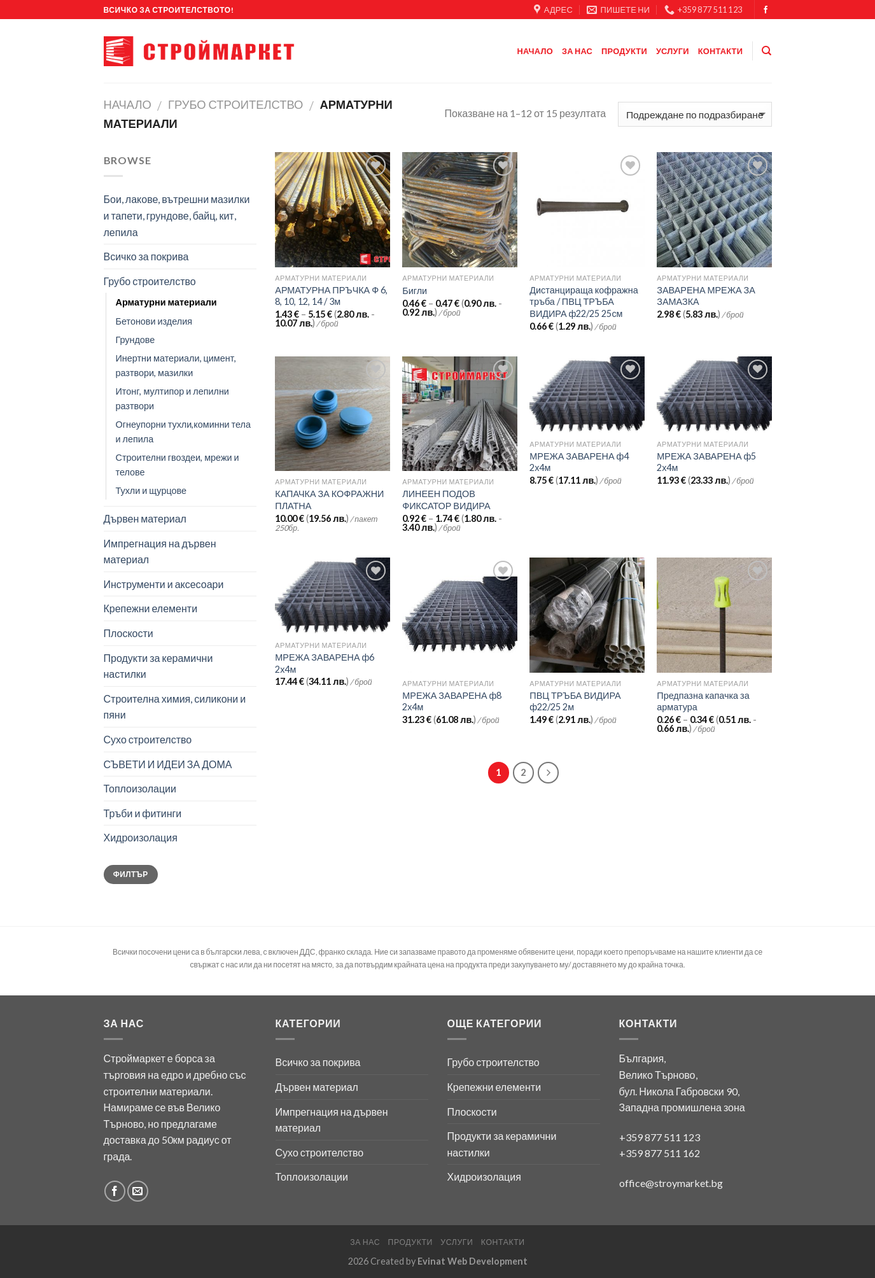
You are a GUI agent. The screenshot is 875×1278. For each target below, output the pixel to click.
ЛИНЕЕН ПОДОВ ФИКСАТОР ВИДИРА (446, 499)
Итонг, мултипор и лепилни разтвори (172, 398)
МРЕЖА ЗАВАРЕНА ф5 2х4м (706, 462)
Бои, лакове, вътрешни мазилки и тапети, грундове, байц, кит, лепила (177, 215)
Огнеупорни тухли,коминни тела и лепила (183, 431)
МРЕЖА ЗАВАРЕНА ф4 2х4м (579, 462)
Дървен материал (145, 518)
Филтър (130, 874)
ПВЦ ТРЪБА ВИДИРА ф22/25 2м (574, 701)
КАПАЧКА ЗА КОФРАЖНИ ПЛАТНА (329, 499)
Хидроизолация (141, 837)
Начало (535, 51)
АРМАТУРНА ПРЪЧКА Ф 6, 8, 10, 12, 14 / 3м (331, 295)
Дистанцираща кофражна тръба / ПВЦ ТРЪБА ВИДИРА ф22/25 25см (583, 301)
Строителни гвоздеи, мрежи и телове (177, 464)
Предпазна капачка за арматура (703, 701)
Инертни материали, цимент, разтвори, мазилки (176, 365)
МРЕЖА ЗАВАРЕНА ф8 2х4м (451, 701)
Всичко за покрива (146, 256)
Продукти (624, 51)
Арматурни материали (166, 302)
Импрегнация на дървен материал (160, 551)
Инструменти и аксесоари (164, 584)
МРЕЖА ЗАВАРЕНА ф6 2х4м (324, 663)
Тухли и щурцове (151, 490)
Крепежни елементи (151, 608)
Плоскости (128, 633)
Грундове (135, 339)
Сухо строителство (148, 739)
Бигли (414, 290)
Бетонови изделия (154, 321)
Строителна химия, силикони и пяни (175, 706)
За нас (577, 51)
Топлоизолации (140, 788)
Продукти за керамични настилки (158, 666)
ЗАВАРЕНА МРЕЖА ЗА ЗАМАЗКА (706, 295)
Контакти (720, 51)
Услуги (672, 51)
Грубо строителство (235, 104)
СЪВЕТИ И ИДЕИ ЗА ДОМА (168, 764)
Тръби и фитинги (143, 813)
